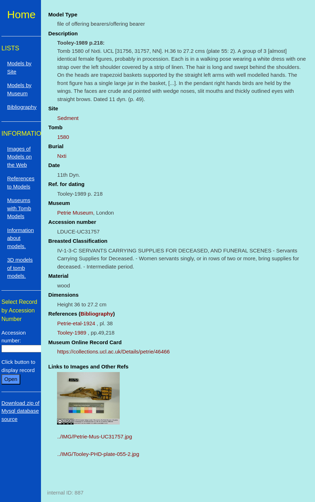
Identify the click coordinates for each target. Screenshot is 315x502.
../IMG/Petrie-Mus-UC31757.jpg (94, 436)
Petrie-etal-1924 (76, 323)
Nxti (61, 156)
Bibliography (97, 314)
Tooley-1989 (71, 333)
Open (10, 379)
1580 (63, 137)
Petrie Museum (75, 213)
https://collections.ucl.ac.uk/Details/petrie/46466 (113, 351)
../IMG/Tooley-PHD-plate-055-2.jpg (98, 454)
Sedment (67, 118)
